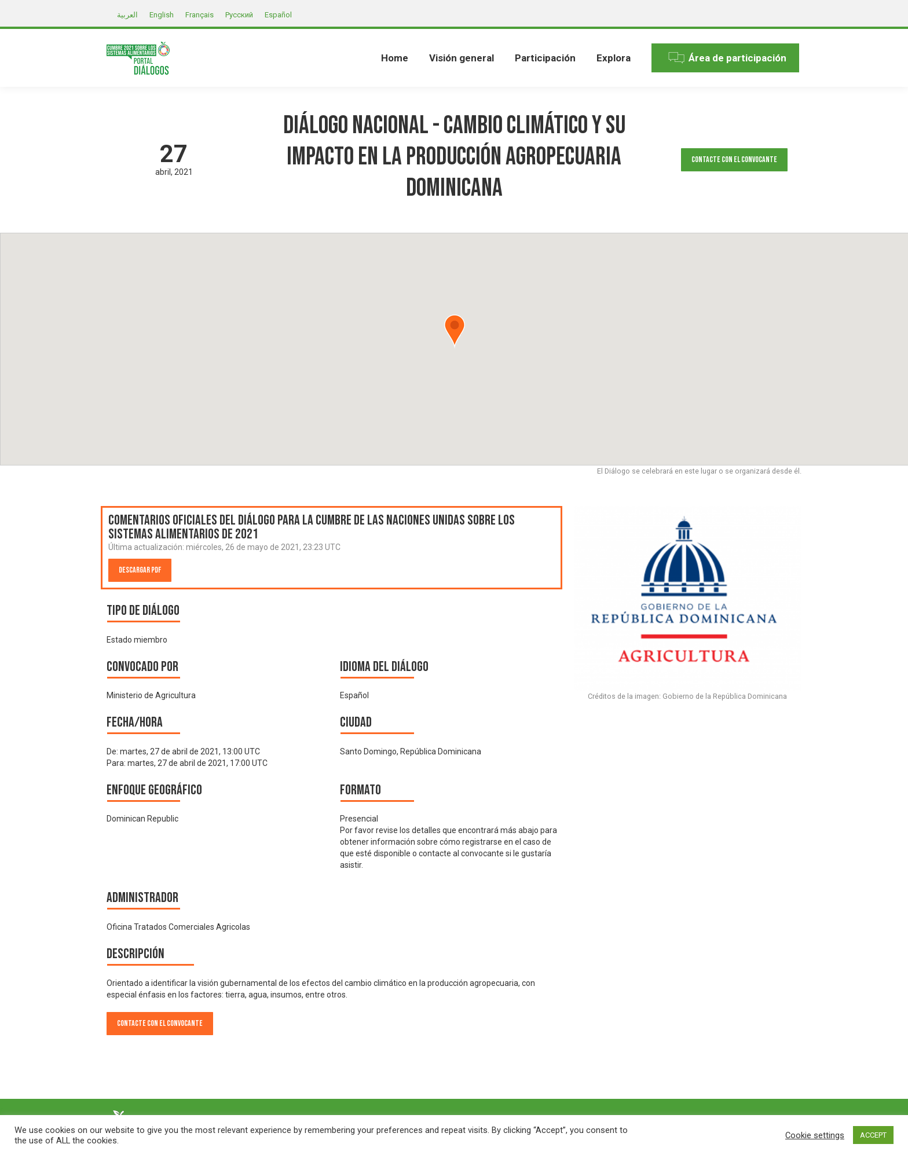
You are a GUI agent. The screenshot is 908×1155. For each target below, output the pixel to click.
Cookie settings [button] (814, 1135)
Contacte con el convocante (734, 159)
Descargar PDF (140, 570)
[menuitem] (395, 57)
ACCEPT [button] (873, 1135)
